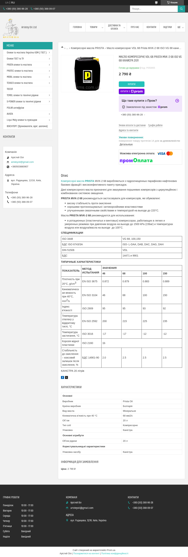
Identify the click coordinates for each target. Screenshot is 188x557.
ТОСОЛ (10, 89)
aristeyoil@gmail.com (22, 162)
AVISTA (10, 114)
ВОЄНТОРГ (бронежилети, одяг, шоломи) (27, 126)
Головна (77, 27)
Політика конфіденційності (114, 553)
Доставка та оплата (114, 27)
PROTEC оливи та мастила (20, 70)
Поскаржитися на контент (86, 553)
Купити (131, 84)
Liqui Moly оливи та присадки (22, 120)
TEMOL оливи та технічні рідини (22, 95)
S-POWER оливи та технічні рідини (24, 101)
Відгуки (167, 27)
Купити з (131, 91)
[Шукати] (181, 9)
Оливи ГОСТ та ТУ (15, 58)
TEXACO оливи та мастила (20, 83)
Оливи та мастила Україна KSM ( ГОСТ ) (27, 52)
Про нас (135, 27)
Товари (93, 27)
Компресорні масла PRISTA (87, 48)
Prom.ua (111, 550)
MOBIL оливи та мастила (19, 76)
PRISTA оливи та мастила (19, 64)
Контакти (151, 27)
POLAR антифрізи (15, 107)
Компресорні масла (77, 181)
